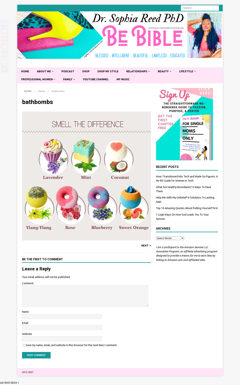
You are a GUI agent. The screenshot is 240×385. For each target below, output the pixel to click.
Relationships (138, 71)
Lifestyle (188, 71)
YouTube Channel (97, 79)
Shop (87, 71)
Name (25, 311)
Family (68, 79)
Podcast (68, 71)
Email (25, 323)
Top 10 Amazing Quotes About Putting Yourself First (187, 208)
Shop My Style (109, 71)
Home (25, 71)
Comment (27, 283)
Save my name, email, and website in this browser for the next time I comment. (71, 345)
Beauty (165, 71)
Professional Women (37, 79)
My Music (124, 79)
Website (27, 334)
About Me (44, 71)
